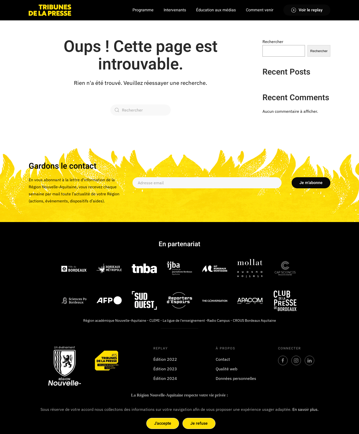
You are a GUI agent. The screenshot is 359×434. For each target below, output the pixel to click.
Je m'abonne (311, 183)
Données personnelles (236, 378)
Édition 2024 (165, 378)
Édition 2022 (165, 359)
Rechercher (272, 41)
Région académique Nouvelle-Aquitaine (114, 320)
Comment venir (259, 10)
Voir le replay (307, 10)
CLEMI (154, 320)
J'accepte (162, 423)
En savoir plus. (305, 409)
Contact (223, 359)
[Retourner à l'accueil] (50, 10)
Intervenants (175, 10)
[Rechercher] (140, 110)
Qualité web (226, 368)
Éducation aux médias (216, 10)
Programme (143, 10)
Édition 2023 (165, 368)
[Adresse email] (207, 182)
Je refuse (199, 423)
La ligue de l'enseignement (184, 320)
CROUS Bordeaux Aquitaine (254, 320)
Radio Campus (218, 320)
